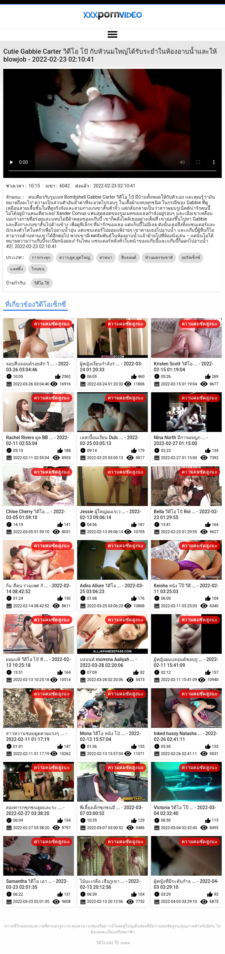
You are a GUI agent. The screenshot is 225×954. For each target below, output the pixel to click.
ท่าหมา (106, 257)
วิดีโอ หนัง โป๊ (107, 943)
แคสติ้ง (16, 269)
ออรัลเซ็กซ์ (191, 257)
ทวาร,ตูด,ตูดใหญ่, (75, 257)
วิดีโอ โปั (42, 283)
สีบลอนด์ (129, 257)
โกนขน (38, 269)
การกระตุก (41, 257)
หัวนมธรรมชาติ (159, 257)
